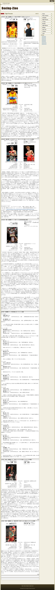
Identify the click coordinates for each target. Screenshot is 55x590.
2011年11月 (44, 44)
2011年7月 (44, 38)
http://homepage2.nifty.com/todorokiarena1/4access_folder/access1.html (20, 209)
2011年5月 (44, 36)
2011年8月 (44, 40)
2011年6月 (44, 37)
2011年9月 (44, 41)
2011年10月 (44, 42)
